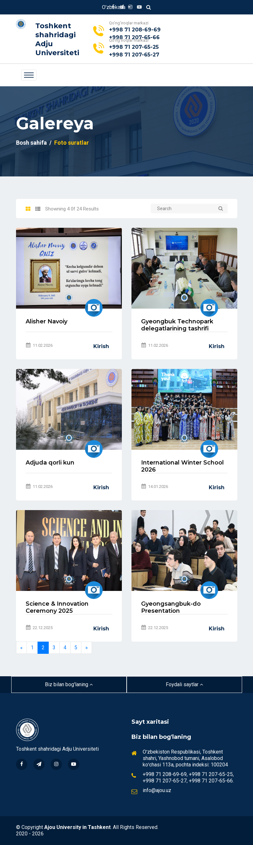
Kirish (101, 346)
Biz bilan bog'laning (69, 684)
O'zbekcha (114, 7)
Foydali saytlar (184, 684)
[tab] (28, 209)
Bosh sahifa (31, 142)
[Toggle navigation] (29, 75)
